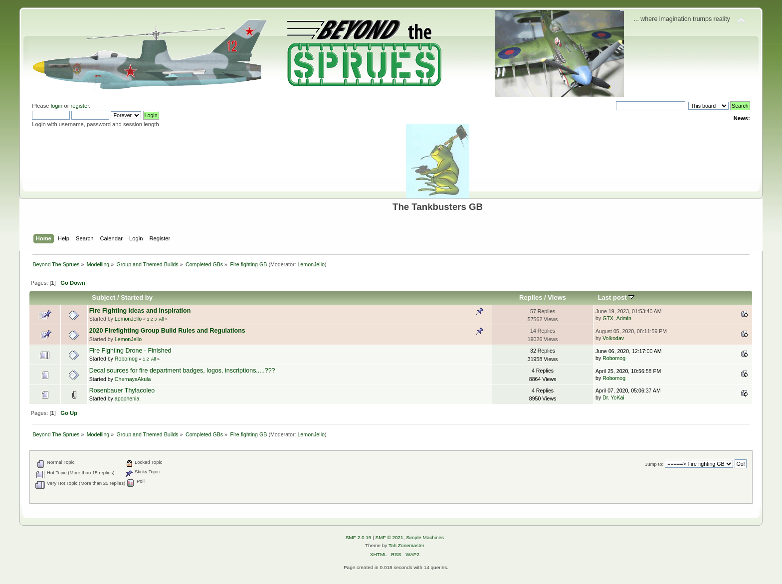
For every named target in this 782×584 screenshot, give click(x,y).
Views (557, 297)
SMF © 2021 (389, 537)
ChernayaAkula (133, 379)
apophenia (127, 398)
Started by (137, 297)
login (57, 106)
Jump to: (654, 464)
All (161, 319)
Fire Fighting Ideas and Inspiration (140, 310)
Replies (530, 297)
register (80, 106)
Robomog (126, 359)
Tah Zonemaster (406, 545)
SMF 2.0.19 (359, 537)
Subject (103, 297)
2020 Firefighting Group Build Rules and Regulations (167, 330)
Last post (616, 297)
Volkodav (613, 338)
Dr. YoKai (613, 397)
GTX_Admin (616, 318)
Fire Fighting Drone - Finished (130, 350)
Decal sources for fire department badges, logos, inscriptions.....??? (182, 370)
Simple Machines (425, 537)
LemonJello (311, 264)
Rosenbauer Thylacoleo (122, 390)
